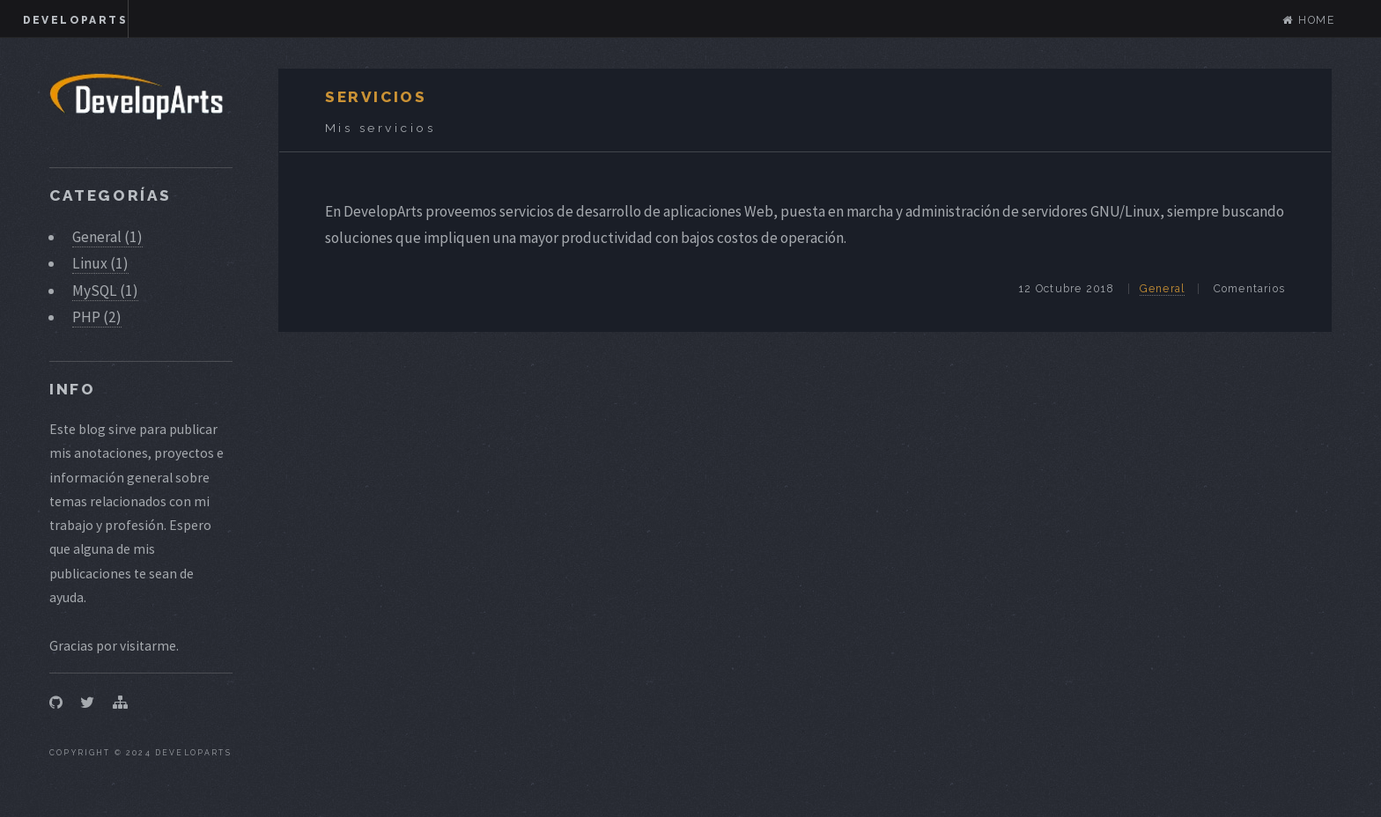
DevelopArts (75, 20)
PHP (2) (97, 317)
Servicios (375, 97)
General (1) (107, 237)
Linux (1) (100, 263)
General (1162, 289)
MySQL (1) (105, 290)
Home (1308, 20)
